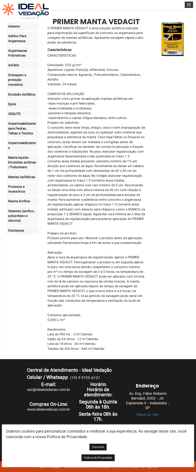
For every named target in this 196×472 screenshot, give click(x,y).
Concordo (98, 447)
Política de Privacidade (98, 457)
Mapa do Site (147, 414)
